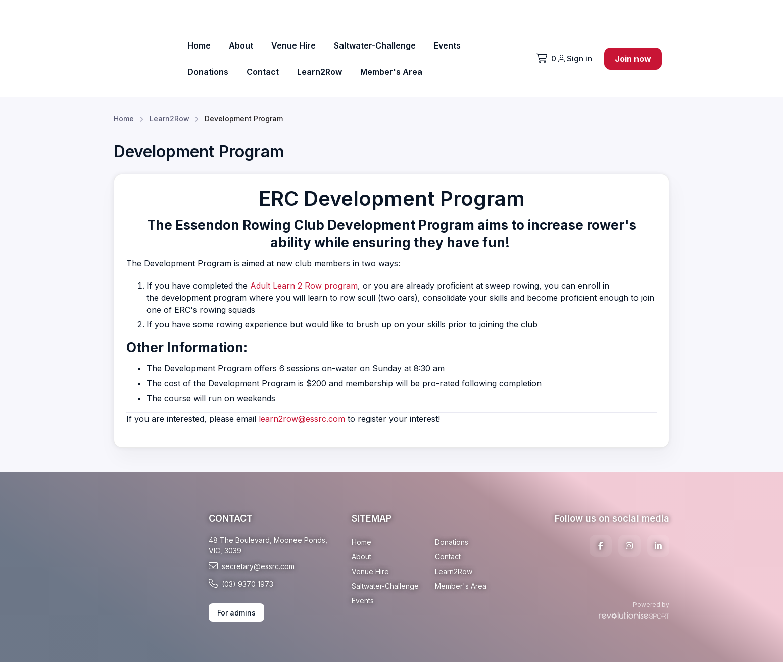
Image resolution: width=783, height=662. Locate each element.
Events (447, 45)
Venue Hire (293, 45)
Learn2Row (319, 72)
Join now (633, 59)
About (241, 45)
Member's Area (391, 72)
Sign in (575, 58)
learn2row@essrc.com (302, 419)
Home (199, 45)
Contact (263, 72)
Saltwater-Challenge (375, 45)
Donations (207, 72)
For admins (236, 612)
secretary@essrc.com (252, 566)
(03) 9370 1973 (241, 583)
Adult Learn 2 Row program (304, 285)
